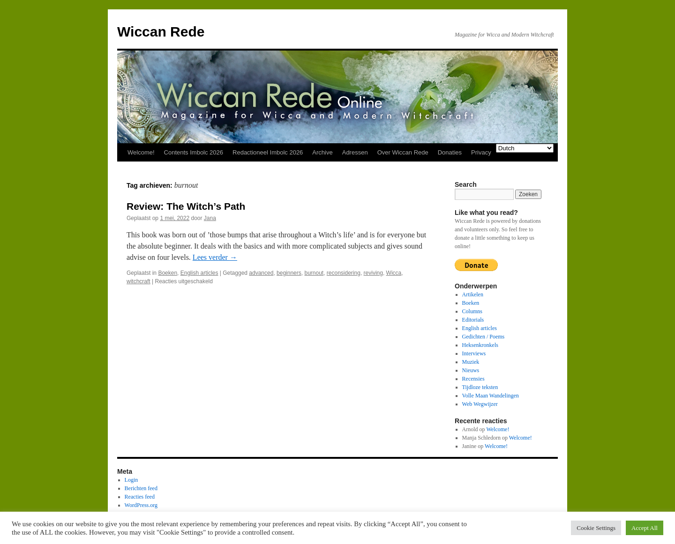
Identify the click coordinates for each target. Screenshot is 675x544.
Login (131, 480)
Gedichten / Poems (483, 336)
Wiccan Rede (160, 31)
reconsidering (343, 273)
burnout (313, 273)
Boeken (167, 273)
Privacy (481, 152)
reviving (373, 273)
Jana (210, 218)
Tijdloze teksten (480, 387)
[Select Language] (525, 148)
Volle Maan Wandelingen (490, 395)
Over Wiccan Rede (402, 152)
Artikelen (472, 294)
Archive (322, 152)
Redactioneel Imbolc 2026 (267, 152)
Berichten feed (141, 488)
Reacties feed (140, 496)
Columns (472, 311)
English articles (199, 273)
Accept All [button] (644, 527)
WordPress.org (141, 505)
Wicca (394, 273)
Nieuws (471, 370)
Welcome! (141, 152)
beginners (289, 273)
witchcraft (138, 281)
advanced (261, 273)
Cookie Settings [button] (596, 527)
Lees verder (215, 257)
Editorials (473, 319)
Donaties (450, 152)
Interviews (474, 353)
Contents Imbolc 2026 (193, 152)
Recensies (473, 378)
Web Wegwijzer (480, 404)
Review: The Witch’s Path (186, 206)
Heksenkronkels (480, 345)
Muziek (471, 362)
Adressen (355, 152)
